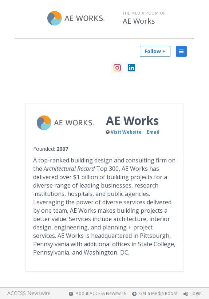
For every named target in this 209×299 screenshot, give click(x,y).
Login (196, 293)
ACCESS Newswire (29, 293)
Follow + (155, 51)
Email (153, 132)
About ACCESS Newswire (101, 293)
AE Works (139, 21)
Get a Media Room (158, 293)
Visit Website (126, 132)
